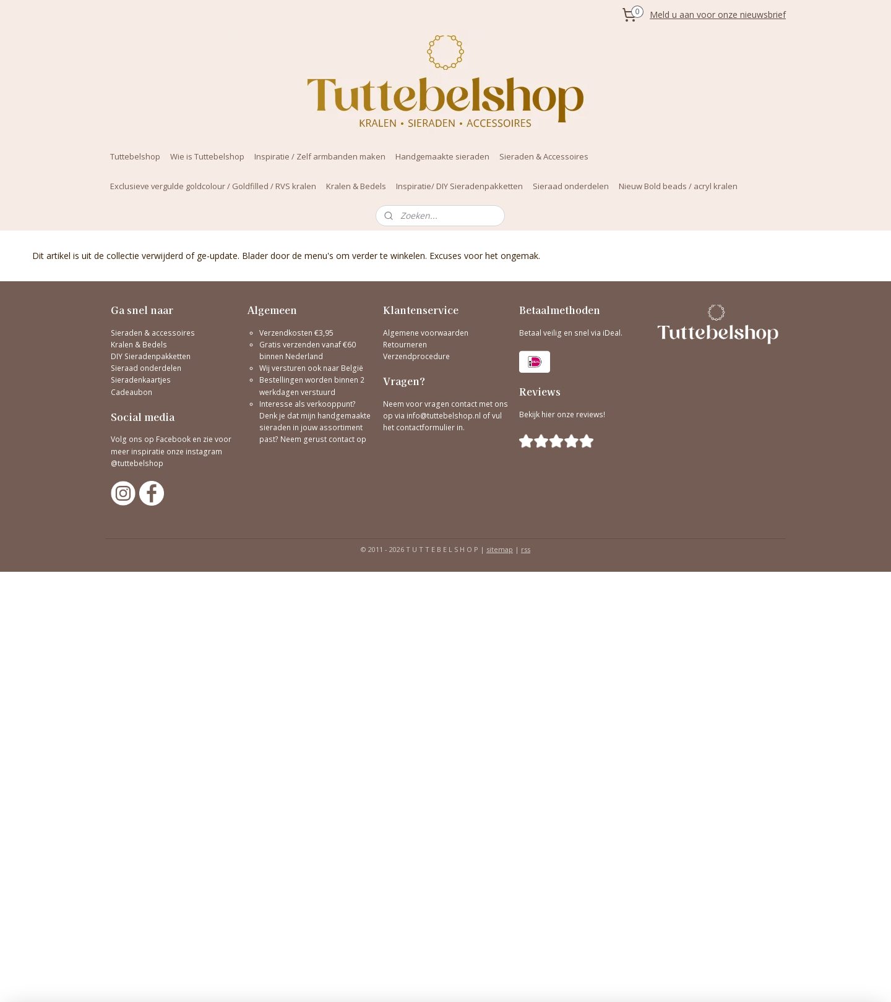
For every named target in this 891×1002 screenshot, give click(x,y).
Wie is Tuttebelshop (207, 156)
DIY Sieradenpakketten (151, 356)
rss (525, 549)
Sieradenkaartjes (141, 380)
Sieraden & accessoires (153, 333)
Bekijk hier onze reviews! (562, 414)
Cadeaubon (131, 392)
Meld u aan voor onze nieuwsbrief (718, 14)
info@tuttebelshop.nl (444, 415)
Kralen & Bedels (356, 186)
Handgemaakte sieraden (442, 156)
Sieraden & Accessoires (543, 156)
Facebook (173, 439)
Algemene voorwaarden (425, 333)
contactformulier (426, 427)
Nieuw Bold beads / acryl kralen (678, 186)
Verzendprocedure (416, 356)
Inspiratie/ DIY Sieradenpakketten (459, 186)
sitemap (499, 549)
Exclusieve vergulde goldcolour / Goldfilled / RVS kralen (213, 186)
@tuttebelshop (138, 463)
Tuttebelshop (135, 156)
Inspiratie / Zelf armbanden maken (319, 156)
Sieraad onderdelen (571, 186)
